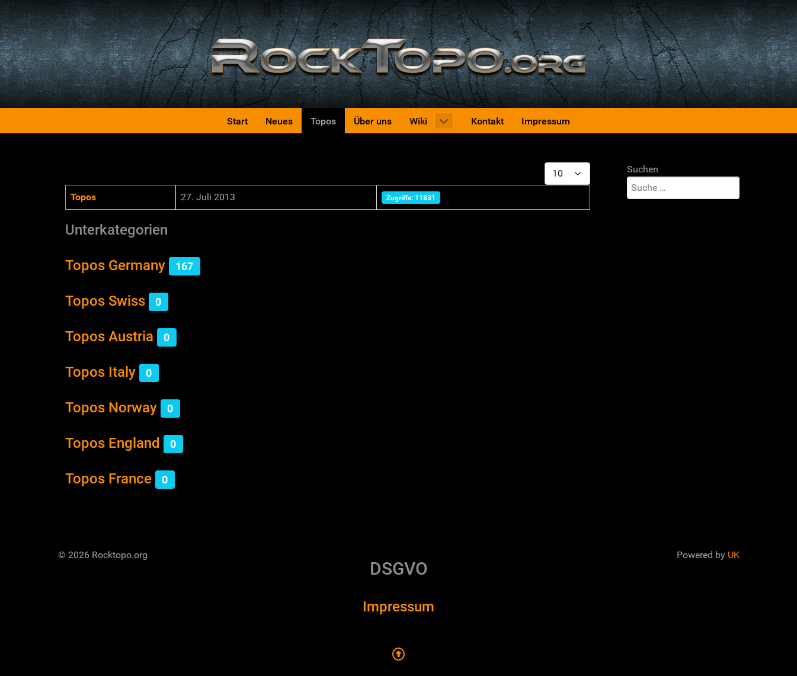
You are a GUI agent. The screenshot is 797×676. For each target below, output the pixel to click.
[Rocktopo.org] (398, 53)
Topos (83, 197)
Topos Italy (100, 372)
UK (734, 554)
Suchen (642, 169)
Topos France (108, 478)
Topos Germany (115, 265)
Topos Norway (111, 407)
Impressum (398, 606)
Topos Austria (109, 336)
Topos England (112, 443)
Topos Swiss (105, 301)
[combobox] (683, 188)
